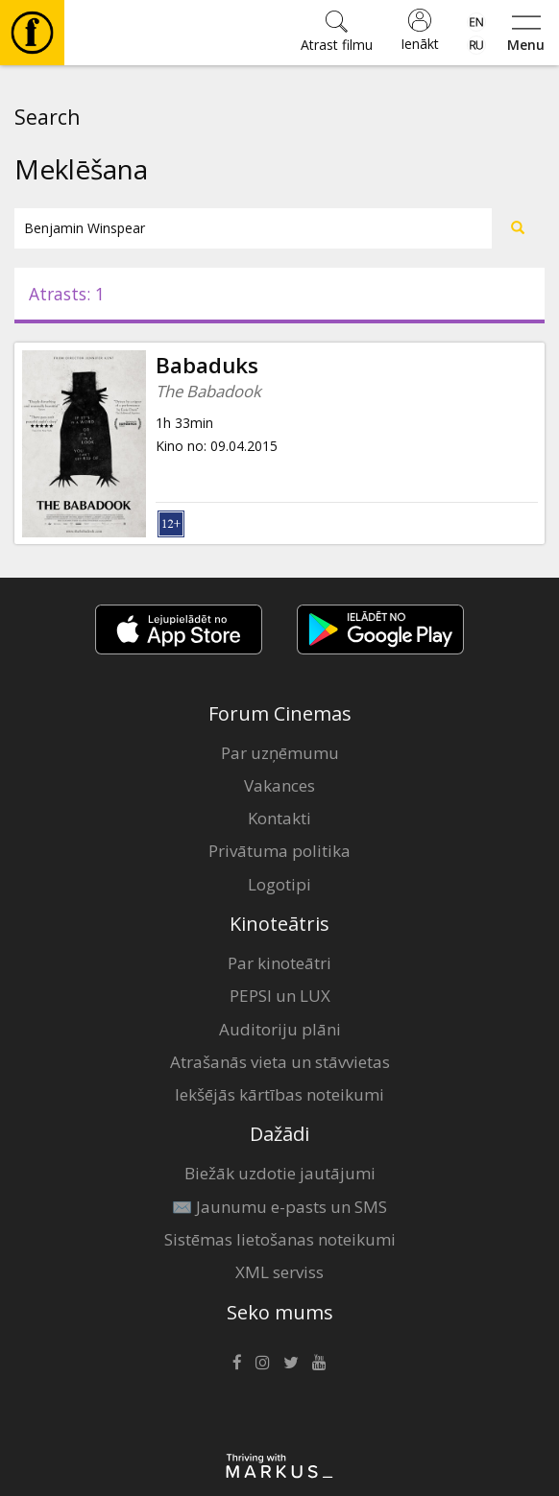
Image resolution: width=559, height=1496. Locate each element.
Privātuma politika (279, 851)
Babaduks (207, 365)
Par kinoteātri (279, 963)
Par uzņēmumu (280, 753)
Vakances (279, 785)
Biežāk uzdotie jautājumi (280, 1173)
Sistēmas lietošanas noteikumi (280, 1239)
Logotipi (279, 884)
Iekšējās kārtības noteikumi (279, 1094)
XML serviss (279, 1272)
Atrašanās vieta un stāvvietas (280, 1062)
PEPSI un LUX (280, 996)
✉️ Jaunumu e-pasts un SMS (279, 1207)
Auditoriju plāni (280, 1029)
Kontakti (279, 818)
